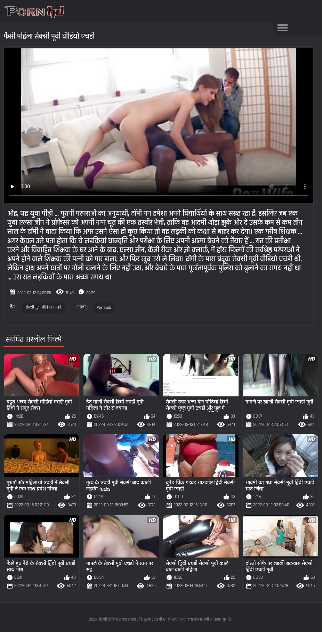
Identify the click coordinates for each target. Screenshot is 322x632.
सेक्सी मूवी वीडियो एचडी (43, 307)
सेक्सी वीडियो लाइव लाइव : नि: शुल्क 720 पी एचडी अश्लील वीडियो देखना (150, 619)
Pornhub (104, 307)
